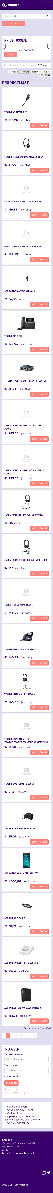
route (5, 1150)
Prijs (46, 72)
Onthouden (12, 1076)
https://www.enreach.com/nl (18, 1153)
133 (29, 1035)
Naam (36, 72)
